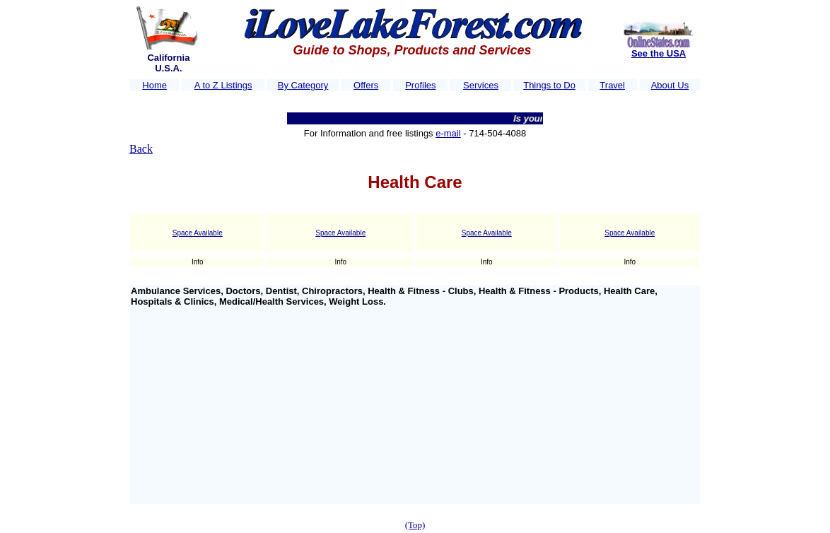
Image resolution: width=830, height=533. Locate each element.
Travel (612, 85)
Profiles (420, 85)
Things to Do (549, 85)
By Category (303, 85)
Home (154, 85)
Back (141, 149)
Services (480, 85)
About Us (670, 85)
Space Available (198, 233)
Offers (365, 85)
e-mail (448, 133)
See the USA (658, 53)
